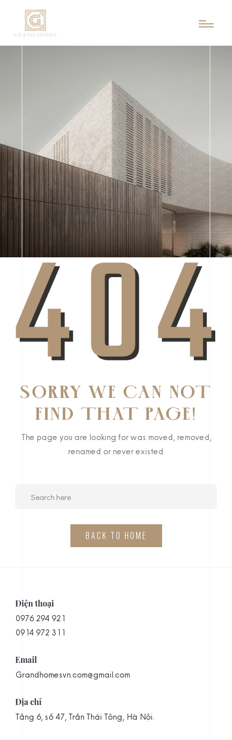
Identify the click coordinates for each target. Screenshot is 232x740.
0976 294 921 (40, 618)
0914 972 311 (40, 632)
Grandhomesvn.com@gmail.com (72, 674)
